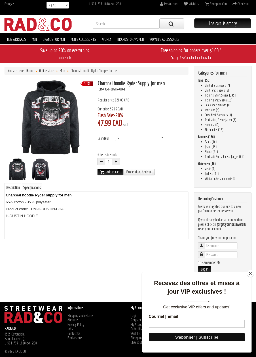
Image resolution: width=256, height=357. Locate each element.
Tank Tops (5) (212, 110)
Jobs (70, 329)
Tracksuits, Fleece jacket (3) (220, 120)
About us (73, 320)
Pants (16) (211, 142)
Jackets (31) (212, 174)
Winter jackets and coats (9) (220, 178)
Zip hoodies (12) (214, 130)
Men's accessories (83, 39)
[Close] (250, 273)
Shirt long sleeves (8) (217, 90)
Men (34, 39)
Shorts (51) (211, 152)
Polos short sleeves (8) (218, 105)
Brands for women (130, 39)
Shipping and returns (80, 315)
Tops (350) (204, 80)
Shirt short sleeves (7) (217, 85)
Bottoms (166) (206, 137)
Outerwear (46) (207, 164)
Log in (204, 269)
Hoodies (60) (212, 125)
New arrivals (16, 39)
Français (9, 4)
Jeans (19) (211, 147)
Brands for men (54, 39)
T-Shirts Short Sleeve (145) (220, 95)
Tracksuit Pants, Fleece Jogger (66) (224, 157)
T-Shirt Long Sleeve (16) (218, 100)
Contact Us (74, 333)
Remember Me (211, 262)
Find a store (75, 338)
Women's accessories (165, 39)
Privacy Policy (76, 324)
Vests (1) (210, 169)
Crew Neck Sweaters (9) (218, 115)
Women (107, 39)
